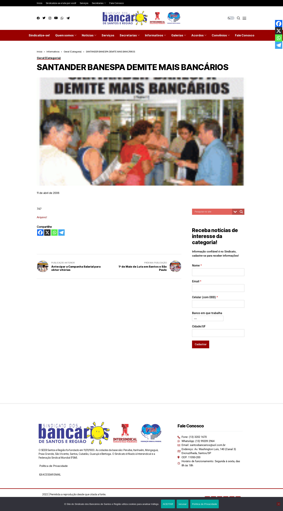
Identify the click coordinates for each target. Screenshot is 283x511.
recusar (182, 504)
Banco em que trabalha (207, 313)
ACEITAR (168, 504)
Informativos (53, 51)
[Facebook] (40, 232)
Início (39, 51)
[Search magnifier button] (241, 212)
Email (196, 281)
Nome (197, 265)
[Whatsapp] (54, 232)
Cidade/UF (199, 326)
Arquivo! (42, 217)
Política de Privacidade (53, 466)
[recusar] (278, 504)
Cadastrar (200, 344)
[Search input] (213, 212)
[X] (47, 232)
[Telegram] (61, 232)
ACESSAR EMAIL (50, 474)
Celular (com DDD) (205, 297)
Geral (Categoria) (73, 51)
